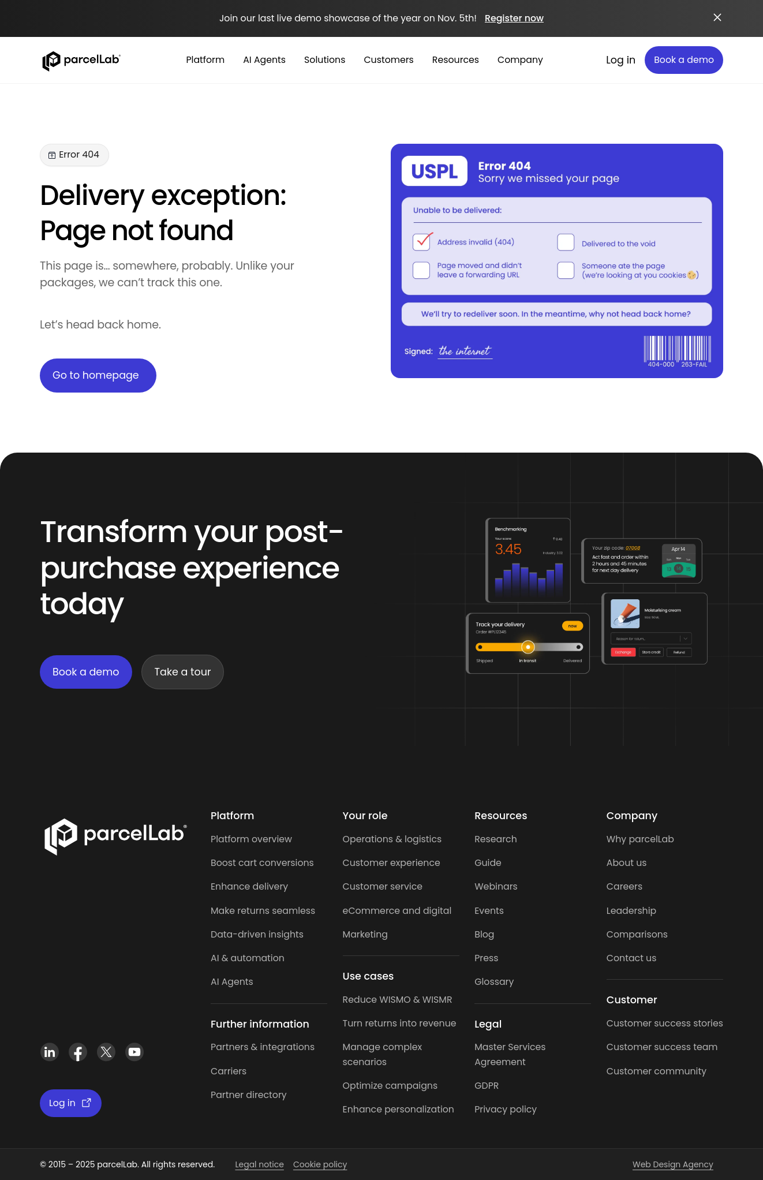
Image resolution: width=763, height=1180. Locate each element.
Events (489, 910)
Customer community (656, 1071)
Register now (514, 18)
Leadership (631, 910)
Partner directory (249, 1094)
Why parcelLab (640, 839)
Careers (624, 886)
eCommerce (372, 910)
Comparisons (637, 934)
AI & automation (248, 958)
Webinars (496, 886)
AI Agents (232, 981)
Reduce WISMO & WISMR (397, 999)
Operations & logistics (392, 839)
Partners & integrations (263, 1047)
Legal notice (259, 1164)
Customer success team (662, 1047)
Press (486, 958)
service (406, 886)
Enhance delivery (249, 886)
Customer (366, 886)
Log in (620, 60)
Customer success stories (665, 1023)
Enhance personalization (398, 1109)
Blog (484, 934)
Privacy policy (505, 1109)
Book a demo (684, 59)
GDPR (486, 1085)
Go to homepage (96, 375)
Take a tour (183, 672)
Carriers (228, 1071)
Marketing (365, 934)
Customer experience (391, 862)
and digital (425, 910)
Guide (488, 862)
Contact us (632, 958)
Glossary (494, 981)
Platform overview (251, 839)
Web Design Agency (673, 1164)
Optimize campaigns (390, 1085)
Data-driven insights (257, 934)
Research (495, 839)
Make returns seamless (263, 910)
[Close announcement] (717, 17)
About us (627, 862)
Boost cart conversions (262, 862)
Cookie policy (320, 1164)
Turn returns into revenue (400, 1023)
